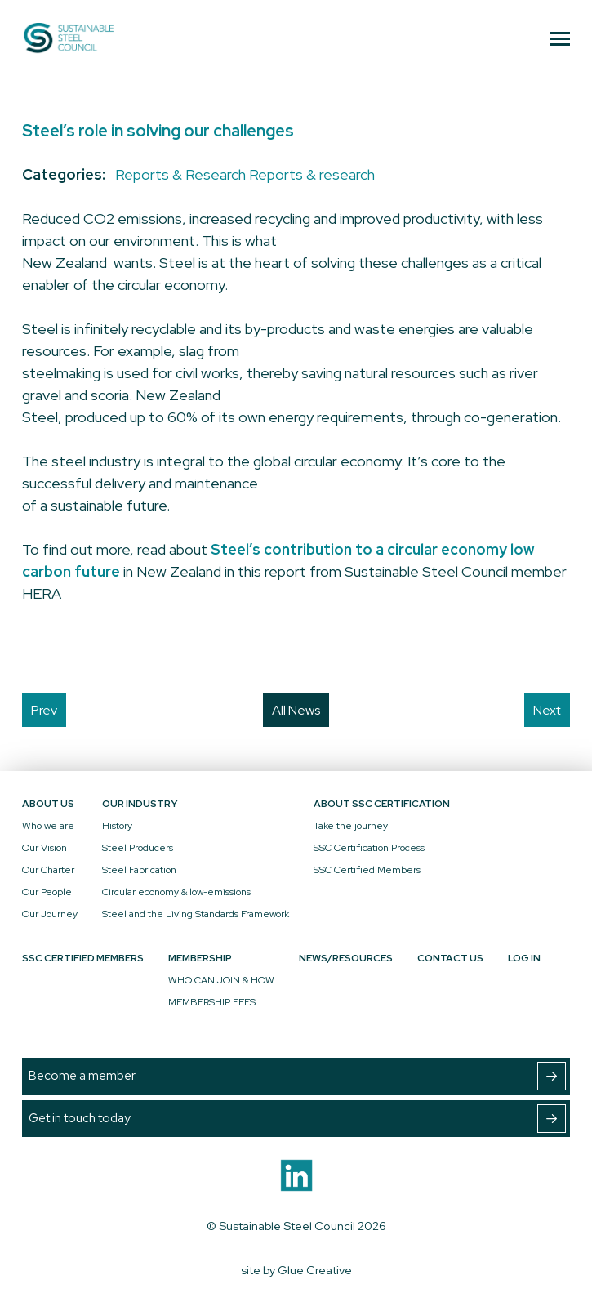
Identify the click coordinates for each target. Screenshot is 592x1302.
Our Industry (139, 803)
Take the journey (351, 825)
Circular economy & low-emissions (176, 891)
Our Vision (44, 847)
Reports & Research (180, 174)
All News (296, 710)
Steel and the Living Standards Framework (195, 914)
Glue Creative (315, 1269)
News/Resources (346, 958)
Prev (44, 710)
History (117, 825)
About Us (48, 803)
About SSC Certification (382, 803)
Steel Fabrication (139, 869)
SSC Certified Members (367, 869)
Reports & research (312, 174)
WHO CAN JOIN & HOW (221, 980)
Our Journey (50, 914)
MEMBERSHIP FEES (212, 1002)
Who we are (48, 825)
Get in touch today (297, 1118)
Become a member (297, 1076)
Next (547, 710)
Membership (200, 958)
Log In (524, 958)
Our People (47, 891)
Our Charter (48, 869)
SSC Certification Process (369, 847)
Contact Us (450, 958)
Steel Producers (137, 847)
